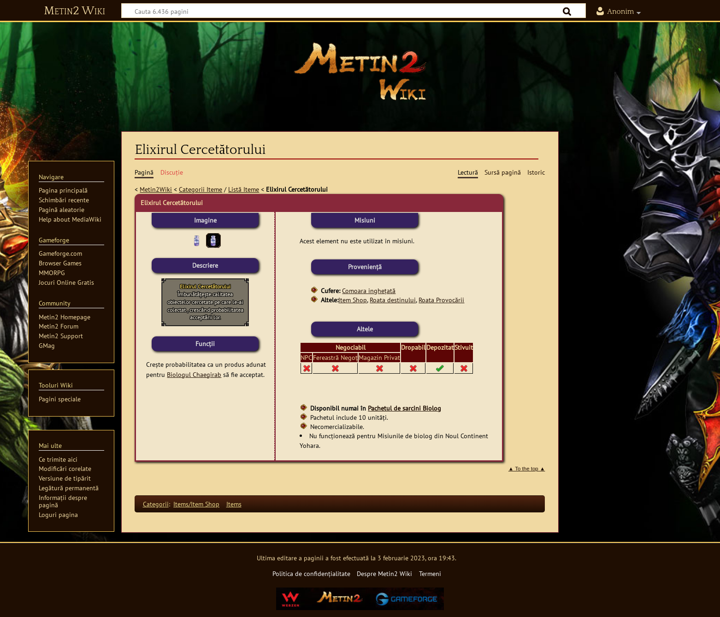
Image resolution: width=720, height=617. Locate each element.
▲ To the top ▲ (526, 468)
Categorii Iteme (200, 189)
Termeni (430, 573)
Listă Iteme (243, 189)
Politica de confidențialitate (311, 573)
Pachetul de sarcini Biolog (404, 408)
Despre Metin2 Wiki (384, 573)
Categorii (156, 503)
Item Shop (352, 299)
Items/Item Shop (196, 503)
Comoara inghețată (368, 290)
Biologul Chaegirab (194, 374)
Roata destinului (393, 299)
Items (234, 503)
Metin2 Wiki (74, 11)
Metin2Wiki (156, 189)
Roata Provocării (441, 299)
